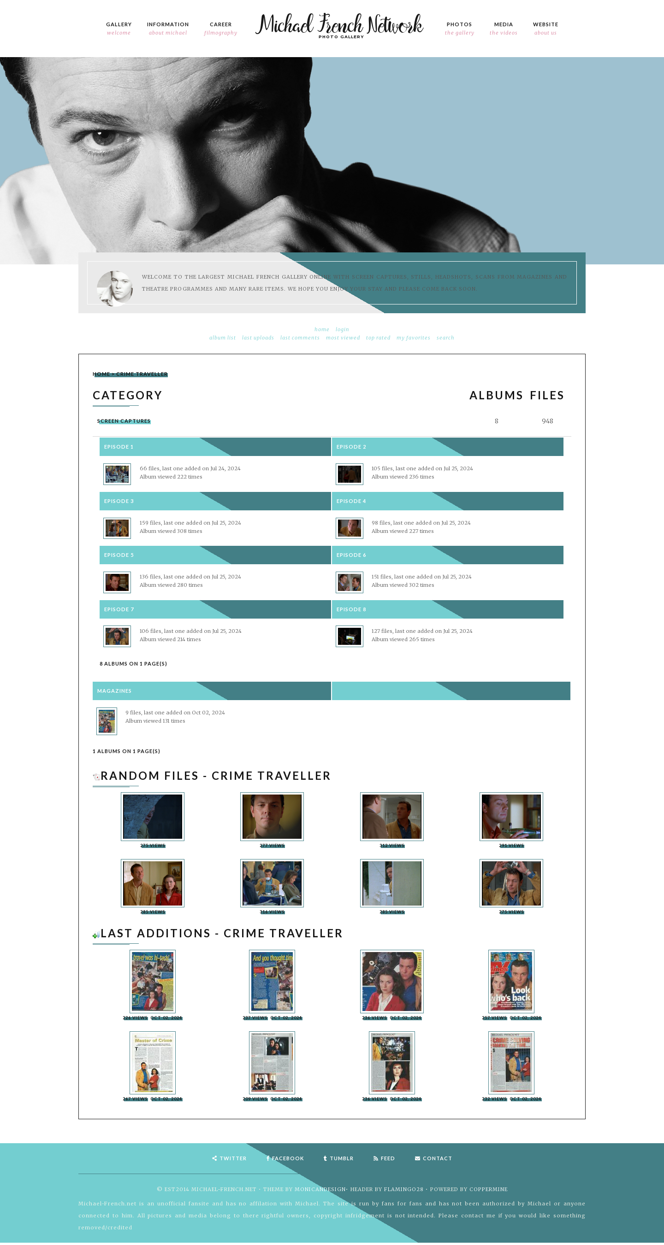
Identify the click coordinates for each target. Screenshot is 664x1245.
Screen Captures (124, 421)
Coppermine (488, 1191)
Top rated (378, 337)
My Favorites (414, 337)
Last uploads (258, 337)
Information (168, 29)
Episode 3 (119, 501)
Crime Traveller (142, 374)
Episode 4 (351, 501)
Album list (222, 337)
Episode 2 (351, 447)
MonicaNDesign (320, 1191)
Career (220, 29)
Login (343, 329)
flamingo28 (404, 1191)
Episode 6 (351, 555)
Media (504, 29)
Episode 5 (119, 555)
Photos (459, 29)
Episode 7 (119, 610)
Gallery (119, 29)
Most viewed (343, 337)
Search (446, 337)
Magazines (114, 692)
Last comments (300, 337)
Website (545, 29)
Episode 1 (119, 447)
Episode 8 (351, 610)
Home (322, 329)
